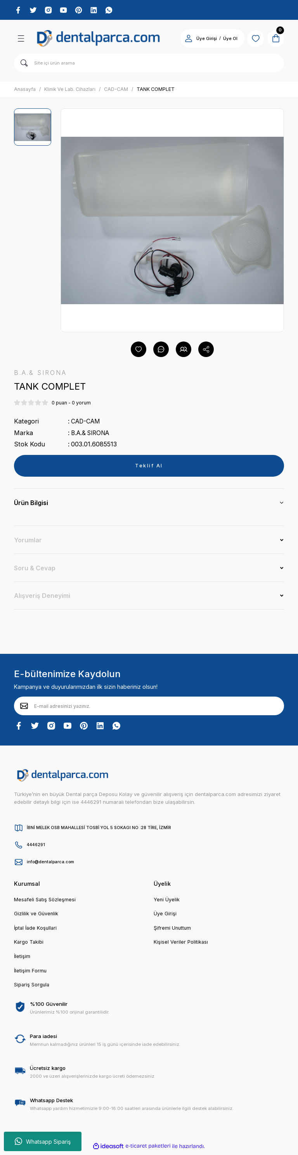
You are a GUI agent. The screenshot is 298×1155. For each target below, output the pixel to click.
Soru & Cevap (34, 569)
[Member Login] (184, 39)
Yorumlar (28, 541)
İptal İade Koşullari (36, 930)
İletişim (22, 959)
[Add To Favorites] (138, 350)
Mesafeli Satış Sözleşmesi (46, 901)
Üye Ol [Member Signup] (225, 39)
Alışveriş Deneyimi (42, 597)
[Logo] (98, 40)
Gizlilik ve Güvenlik (36, 916)
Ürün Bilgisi (31, 504)
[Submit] (24, 707)
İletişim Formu (30, 973)
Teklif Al (149, 467)
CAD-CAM (87, 423)
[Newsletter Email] (149, 707)
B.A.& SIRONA (92, 434)
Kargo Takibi (29, 944)
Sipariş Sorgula (32, 988)
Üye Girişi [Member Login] (202, 39)
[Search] (149, 64)
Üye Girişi (165, 916)
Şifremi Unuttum (173, 930)
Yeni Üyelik (167, 901)
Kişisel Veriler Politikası (181, 944)
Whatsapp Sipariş (43, 1141)
